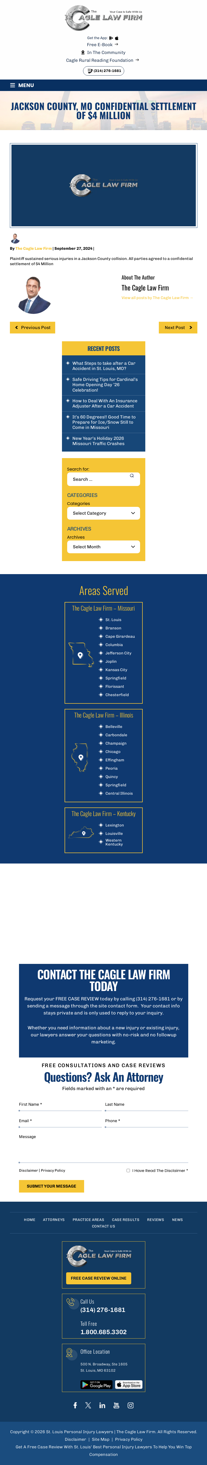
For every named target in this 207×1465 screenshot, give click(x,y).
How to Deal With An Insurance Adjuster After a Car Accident (104, 403)
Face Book (75, 1405)
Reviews (155, 1220)
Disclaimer (28, 1170)
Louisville (114, 834)
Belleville (113, 727)
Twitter (88, 1405)
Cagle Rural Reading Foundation (99, 60)
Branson (113, 628)
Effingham (114, 760)
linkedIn (102, 1405)
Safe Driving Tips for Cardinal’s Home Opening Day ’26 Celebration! (105, 385)
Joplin (111, 662)
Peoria (111, 768)
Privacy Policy (53, 1170)
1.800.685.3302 (103, 1332)
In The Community (106, 52)
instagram (131, 1405)
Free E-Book (99, 44)
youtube (116, 1405)
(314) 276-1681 (107, 71)
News (177, 1220)
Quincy (111, 777)
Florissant (114, 687)
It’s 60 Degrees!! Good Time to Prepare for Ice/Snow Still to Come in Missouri (104, 422)
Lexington (114, 825)
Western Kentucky (114, 842)
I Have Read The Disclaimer (160, 1170)
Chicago (113, 752)
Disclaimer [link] (75, 1439)
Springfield (115, 678)
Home (29, 1220)
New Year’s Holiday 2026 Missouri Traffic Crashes (98, 441)
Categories (78, 504)
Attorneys (54, 1220)
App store (116, 38)
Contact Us (103, 1226)
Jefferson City (118, 653)
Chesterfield (117, 695)
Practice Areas (88, 1220)
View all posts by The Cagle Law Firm (157, 297)
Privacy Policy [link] (128, 1439)
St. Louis (113, 620)
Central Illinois (119, 793)
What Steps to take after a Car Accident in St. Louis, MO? (103, 366)
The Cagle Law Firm (33, 248)
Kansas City (116, 670)
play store (111, 38)
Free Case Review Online (99, 1278)
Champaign (116, 743)
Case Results (125, 1220)
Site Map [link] (100, 1439)
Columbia (114, 645)
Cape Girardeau (120, 637)
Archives (76, 537)
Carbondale (116, 735)
